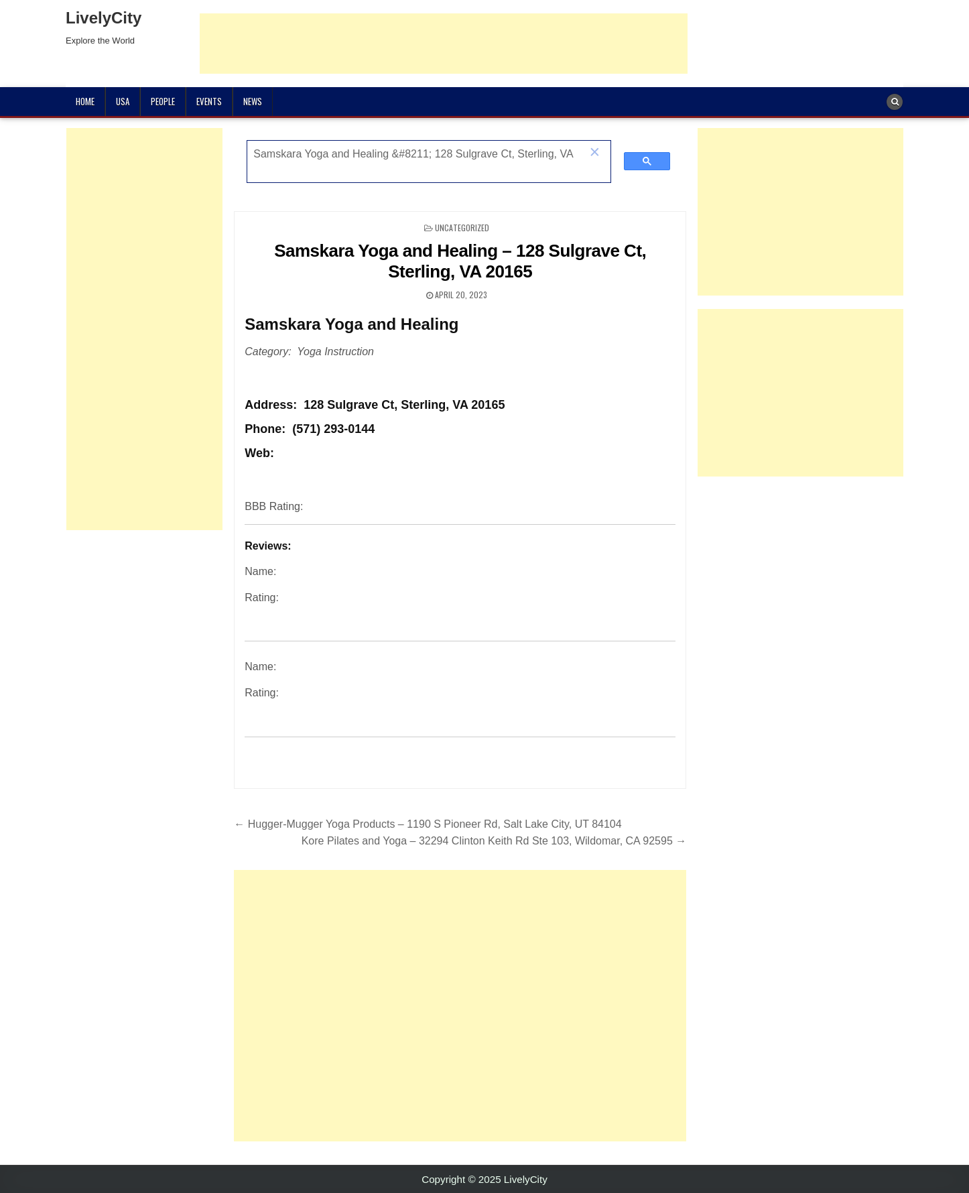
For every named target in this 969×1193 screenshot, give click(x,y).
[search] (414, 154)
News (252, 101)
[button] (594, 153)
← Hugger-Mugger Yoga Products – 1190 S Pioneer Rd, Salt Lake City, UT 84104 (427, 824)
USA (122, 101)
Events (209, 101)
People (163, 101)
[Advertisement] (444, 43)
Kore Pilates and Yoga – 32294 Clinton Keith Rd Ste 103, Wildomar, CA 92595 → (494, 840)
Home (85, 101)
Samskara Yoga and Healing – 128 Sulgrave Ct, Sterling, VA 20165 (460, 261)
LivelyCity (103, 18)
